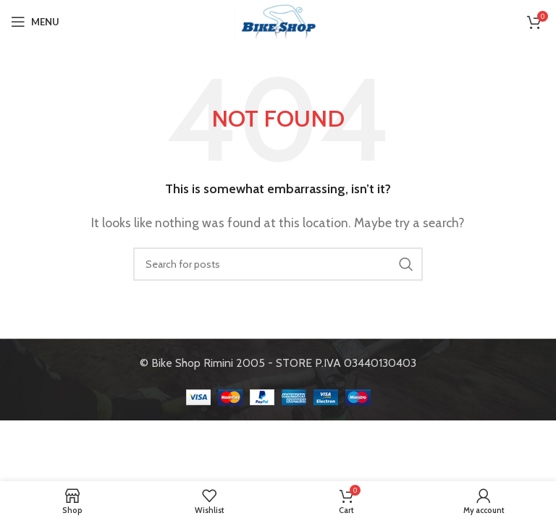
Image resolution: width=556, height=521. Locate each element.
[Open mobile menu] (35, 21)
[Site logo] (278, 20)
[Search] (278, 264)
